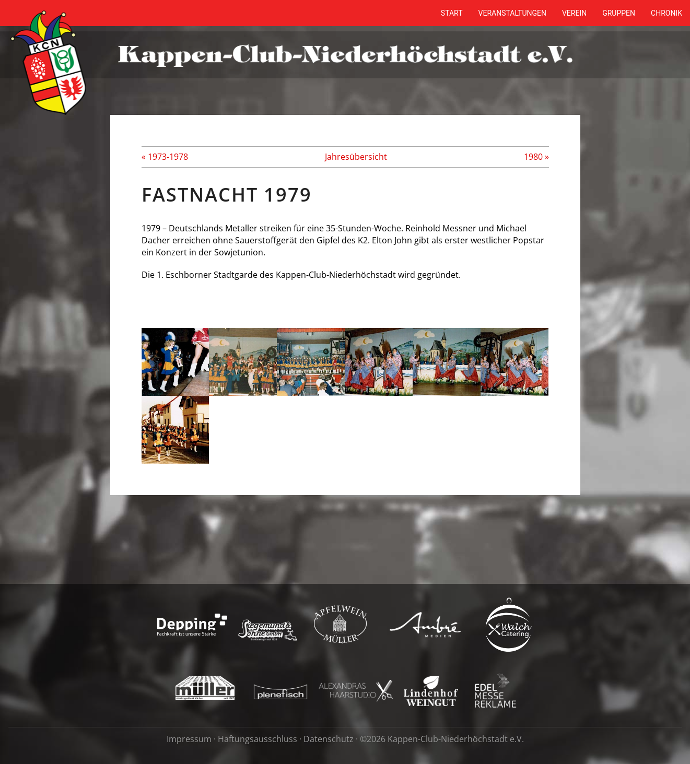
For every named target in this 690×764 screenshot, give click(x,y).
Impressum (189, 739)
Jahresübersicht (356, 156)
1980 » (536, 156)
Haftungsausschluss (257, 739)
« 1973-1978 (165, 156)
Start (452, 13)
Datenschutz (328, 739)
